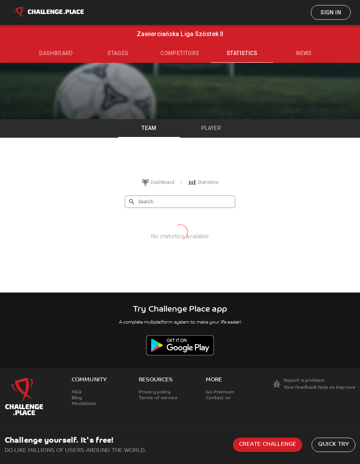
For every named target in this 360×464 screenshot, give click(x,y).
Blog (77, 398)
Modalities (84, 404)
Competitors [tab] (179, 53)
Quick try (333, 444)
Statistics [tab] (242, 53)
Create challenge (267, 444)
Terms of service (158, 398)
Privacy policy (155, 392)
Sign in (330, 12)
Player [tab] (211, 128)
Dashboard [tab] (56, 53)
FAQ (76, 392)
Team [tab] (149, 128)
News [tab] (304, 53)
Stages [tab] (117, 53)
